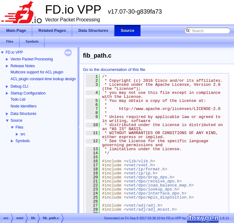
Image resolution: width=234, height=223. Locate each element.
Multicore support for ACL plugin (37, 72)
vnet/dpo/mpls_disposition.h (159, 197)
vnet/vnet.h (139, 165)
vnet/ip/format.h (145, 169)
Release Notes (23, 66)
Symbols (22, 141)
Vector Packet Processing (32, 59)
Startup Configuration (28, 93)
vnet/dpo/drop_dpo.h (149, 177)
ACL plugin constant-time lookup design (43, 79)
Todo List (18, 99)
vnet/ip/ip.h (140, 173)
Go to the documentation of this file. (114, 69)
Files (19, 127)
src (22, 134)
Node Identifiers (24, 106)
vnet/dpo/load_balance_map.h (159, 185)
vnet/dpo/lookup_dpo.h (151, 189)
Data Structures (23, 114)
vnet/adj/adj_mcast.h (150, 209)
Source (16, 120)
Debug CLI (19, 86)
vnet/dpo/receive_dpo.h (153, 181)
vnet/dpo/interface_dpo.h (155, 193)
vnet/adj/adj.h (143, 205)
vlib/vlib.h (139, 161)
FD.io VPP (14, 52)
